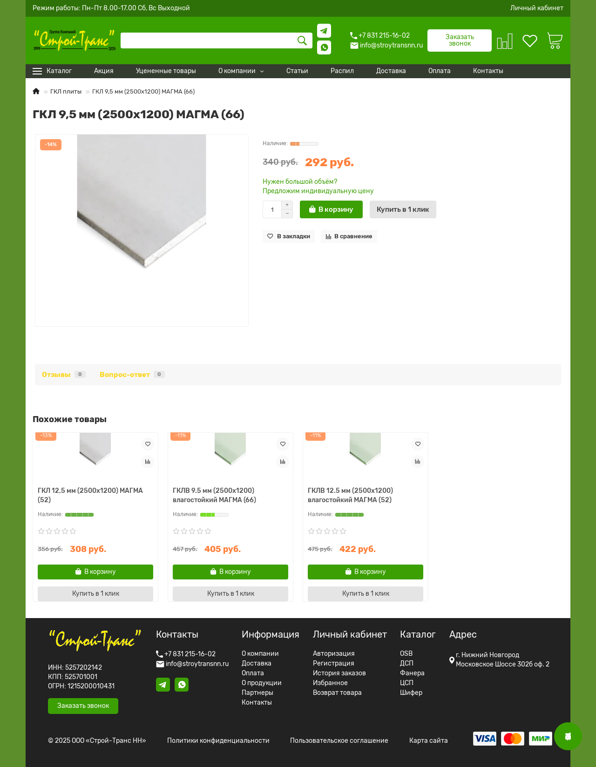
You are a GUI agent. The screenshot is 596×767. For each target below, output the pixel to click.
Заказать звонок (460, 40)
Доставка (256, 663)
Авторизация (334, 654)
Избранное (330, 683)
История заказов (339, 673)
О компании (260, 654)
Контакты (257, 703)
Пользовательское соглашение (339, 741)
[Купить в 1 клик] (403, 209)
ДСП (406, 663)
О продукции (262, 683)
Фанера (412, 673)
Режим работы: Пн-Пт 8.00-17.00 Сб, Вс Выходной (111, 8)
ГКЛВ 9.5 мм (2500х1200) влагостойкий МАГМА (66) (214, 495)
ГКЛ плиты (65, 91)
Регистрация (333, 663)
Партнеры (257, 693)
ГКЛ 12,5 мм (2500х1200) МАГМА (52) (90, 495)
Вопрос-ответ (132, 374)
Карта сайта (428, 741)
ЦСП (406, 683)
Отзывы (64, 374)
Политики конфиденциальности (218, 741)
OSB (406, 654)
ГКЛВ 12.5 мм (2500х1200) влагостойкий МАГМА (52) (350, 495)
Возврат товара (337, 693)
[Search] (216, 40)
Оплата (253, 673)
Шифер (411, 693)
